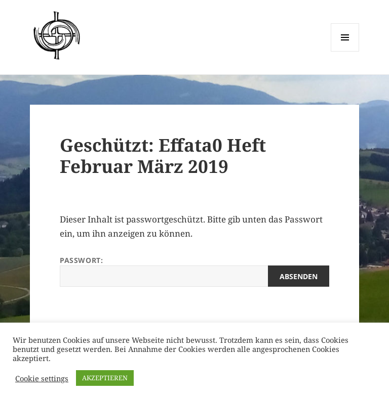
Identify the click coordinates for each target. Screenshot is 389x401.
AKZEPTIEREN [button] (105, 377)
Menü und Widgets (345, 51)
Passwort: (194, 271)
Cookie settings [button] (41, 378)
